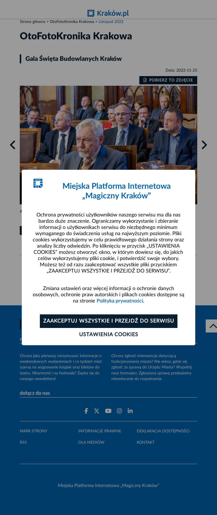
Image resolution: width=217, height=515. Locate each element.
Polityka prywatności (120, 301)
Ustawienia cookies (108, 334)
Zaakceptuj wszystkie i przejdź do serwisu (108, 321)
